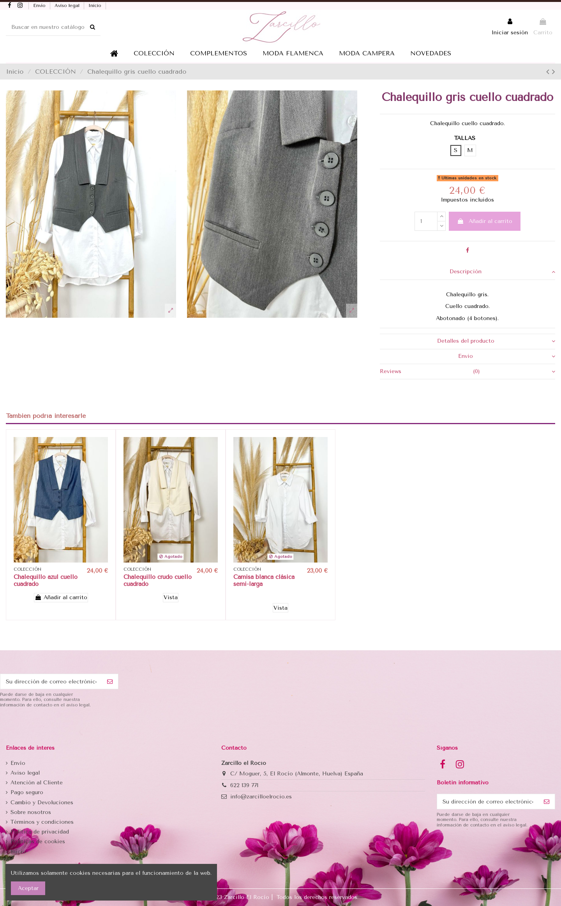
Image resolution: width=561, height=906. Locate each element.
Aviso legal (68, 5)
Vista (171, 597)
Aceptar (28, 888)
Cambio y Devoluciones (42, 802)
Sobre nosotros (31, 812)
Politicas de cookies (38, 841)
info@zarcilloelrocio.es (261, 796)
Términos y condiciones (42, 822)
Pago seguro (27, 792)
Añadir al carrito (484, 221)
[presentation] (59, 727)
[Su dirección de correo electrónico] (51, 681)
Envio (506, 356)
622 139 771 (244, 785)
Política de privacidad (40, 831)
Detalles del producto (496, 341)
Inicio (95, 5)
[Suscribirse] (110, 681)
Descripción (502, 272)
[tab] (467, 272)
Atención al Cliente (37, 782)
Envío (40, 5)
